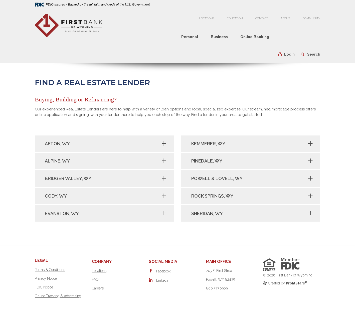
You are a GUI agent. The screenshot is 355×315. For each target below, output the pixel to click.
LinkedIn (162, 280)
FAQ (95, 279)
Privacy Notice (46, 278)
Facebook (163, 271)
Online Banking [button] (254, 37)
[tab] (104, 143)
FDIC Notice (44, 287)
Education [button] (235, 18)
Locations (206, 18)
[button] (286, 54)
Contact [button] (261, 18)
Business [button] (219, 37)
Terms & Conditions (50, 270)
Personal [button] (189, 37)
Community (311, 18)
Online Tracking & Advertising (58, 296)
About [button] (285, 18)
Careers (98, 288)
